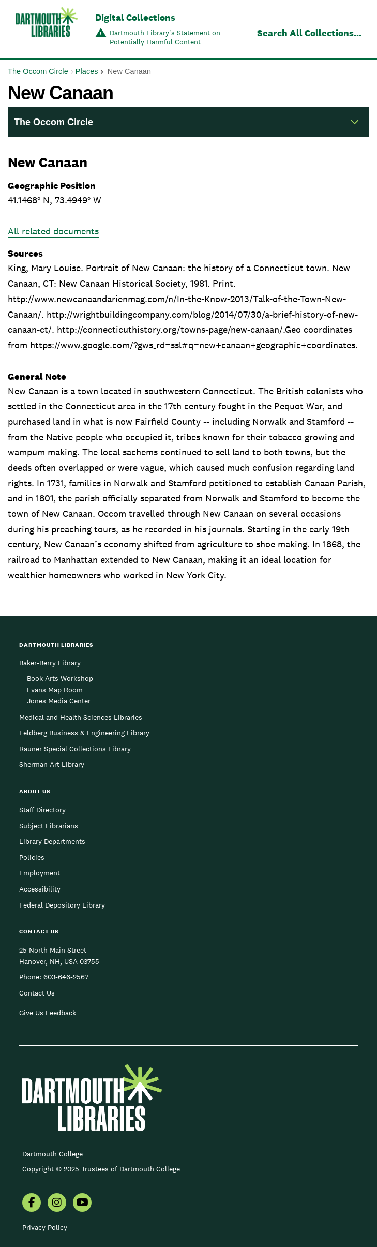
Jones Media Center (59, 700)
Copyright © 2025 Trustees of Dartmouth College (101, 1169)
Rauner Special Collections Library (75, 748)
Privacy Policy (44, 1227)
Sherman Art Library (51, 764)
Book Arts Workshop (60, 678)
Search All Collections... (309, 33)
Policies (31, 857)
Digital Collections (135, 17)
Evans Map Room (55, 689)
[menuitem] (31, 1203)
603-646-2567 (65, 977)
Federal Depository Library (62, 905)
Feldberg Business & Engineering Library (84, 732)
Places (87, 71)
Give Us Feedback (47, 1012)
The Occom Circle (38, 71)
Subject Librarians (48, 825)
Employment (39, 873)
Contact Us (37, 993)
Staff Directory (42, 809)
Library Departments (52, 841)
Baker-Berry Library (50, 662)
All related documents (53, 231)
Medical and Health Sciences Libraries (80, 717)
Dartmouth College (52, 1154)
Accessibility (40, 889)
